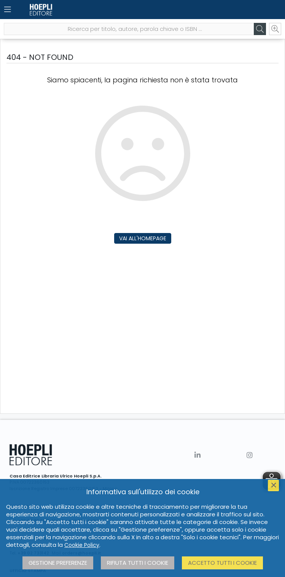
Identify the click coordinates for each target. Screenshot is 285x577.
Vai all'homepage (142, 238)
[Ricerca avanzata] (275, 29)
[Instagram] (250, 455)
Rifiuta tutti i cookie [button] (137, 563)
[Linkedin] (197, 455)
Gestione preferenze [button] (58, 563)
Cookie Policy (81, 545)
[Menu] (7, 9)
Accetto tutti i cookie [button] (222, 563)
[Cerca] (260, 29)
